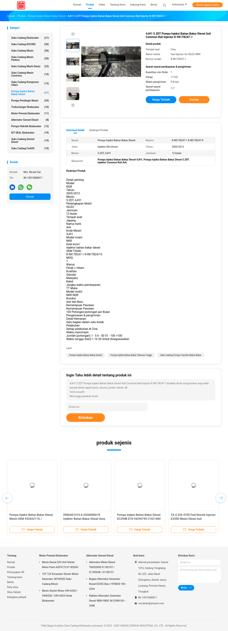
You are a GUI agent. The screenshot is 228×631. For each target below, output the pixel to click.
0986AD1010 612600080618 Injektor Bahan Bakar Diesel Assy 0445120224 (84, 518)
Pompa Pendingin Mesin (30, 100)
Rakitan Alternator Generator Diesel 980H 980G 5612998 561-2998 (107, 600)
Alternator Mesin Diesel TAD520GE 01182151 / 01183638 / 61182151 (102, 567)
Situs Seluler (14, 592)
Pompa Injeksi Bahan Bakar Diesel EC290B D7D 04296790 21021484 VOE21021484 (138, 518)
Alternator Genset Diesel (30, 120)
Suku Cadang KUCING (30, 44)
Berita (10, 582)
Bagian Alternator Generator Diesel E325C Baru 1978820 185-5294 (107, 584)
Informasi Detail (75, 130)
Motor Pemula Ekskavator (30, 113)
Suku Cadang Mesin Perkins (30, 58)
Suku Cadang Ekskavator (30, 38)
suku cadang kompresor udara (30, 83)
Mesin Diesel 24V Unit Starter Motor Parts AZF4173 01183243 (60, 565)
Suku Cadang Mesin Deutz (30, 66)
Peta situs (12, 587)
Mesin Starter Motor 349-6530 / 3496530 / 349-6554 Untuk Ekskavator (59, 595)
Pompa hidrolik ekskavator (30, 126)
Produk (11, 567)
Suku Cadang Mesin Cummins (30, 74)
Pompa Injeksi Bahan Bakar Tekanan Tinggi (131, 355)
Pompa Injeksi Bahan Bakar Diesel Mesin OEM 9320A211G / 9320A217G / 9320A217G (31, 518)
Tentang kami (14, 577)
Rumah (11, 562)
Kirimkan (85, 417)
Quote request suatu (207, 4)
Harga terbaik (161, 99)
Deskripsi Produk (98, 130)
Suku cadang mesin (30, 50)
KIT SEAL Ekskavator (30, 132)
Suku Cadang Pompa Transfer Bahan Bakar (180, 355)
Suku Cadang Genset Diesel (30, 140)
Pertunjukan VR (15, 572)
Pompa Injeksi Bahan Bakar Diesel (30, 93)
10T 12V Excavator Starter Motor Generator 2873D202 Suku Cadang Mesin (60, 579)
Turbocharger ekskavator (30, 107)
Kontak (30, 196)
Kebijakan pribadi (16, 597)
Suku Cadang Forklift (30, 148)
